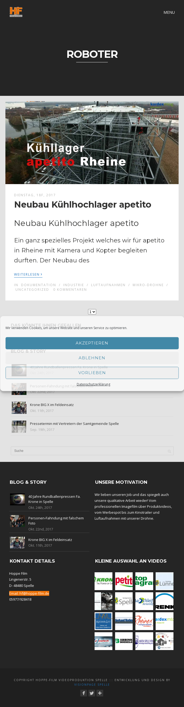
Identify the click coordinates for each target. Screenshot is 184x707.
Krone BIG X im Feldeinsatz (52, 404)
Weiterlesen (28, 274)
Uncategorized (32, 289)
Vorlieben (92, 372)
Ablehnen (92, 357)
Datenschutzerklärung (93, 384)
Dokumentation (38, 285)
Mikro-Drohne (148, 285)
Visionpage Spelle (92, 684)
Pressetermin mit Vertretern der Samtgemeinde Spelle (74, 423)
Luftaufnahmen (108, 285)
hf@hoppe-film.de (34, 593)
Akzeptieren (92, 343)
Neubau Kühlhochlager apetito (82, 204)
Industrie (73, 285)
